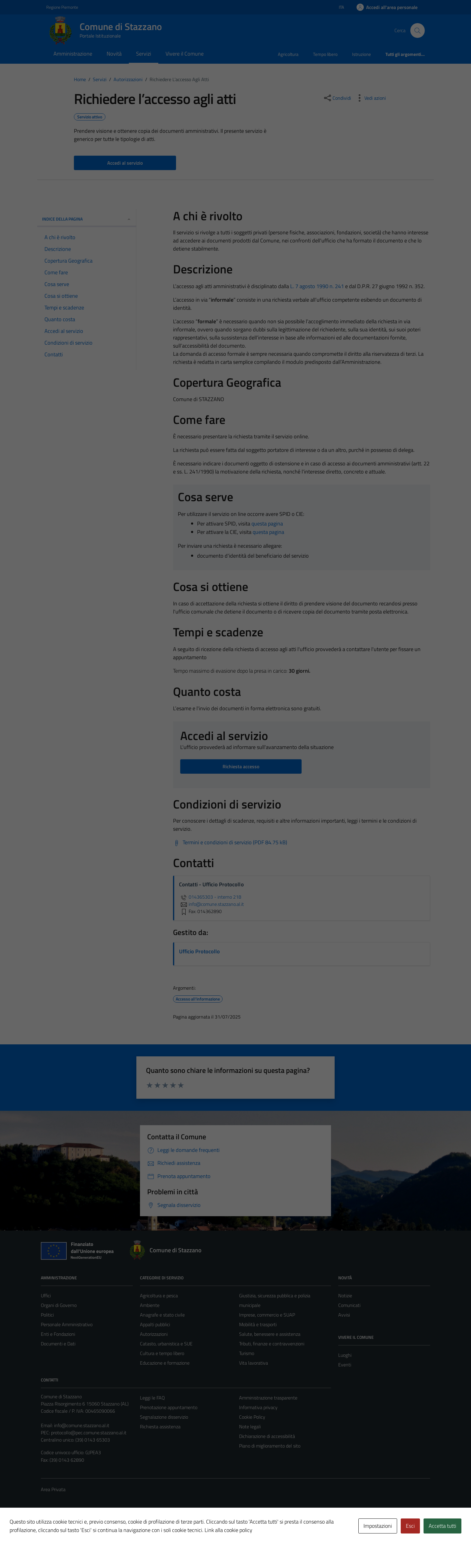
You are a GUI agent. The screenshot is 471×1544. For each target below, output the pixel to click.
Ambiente (150, 1305)
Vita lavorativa (253, 1362)
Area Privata (53, 1489)
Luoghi (344, 1355)
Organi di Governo (59, 1305)
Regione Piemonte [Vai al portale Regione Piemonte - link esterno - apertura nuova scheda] (62, 7)
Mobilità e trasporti (258, 1324)
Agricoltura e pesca (159, 1295)
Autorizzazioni (154, 1334)
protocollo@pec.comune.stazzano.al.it (88, 1432)
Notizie (345, 1295)
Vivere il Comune (185, 54)
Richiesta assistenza (160, 1426)
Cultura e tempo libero (162, 1353)
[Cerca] (417, 30)
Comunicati (349, 1305)
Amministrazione (72, 54)
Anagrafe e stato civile (162, 1314)
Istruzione (361, 54)
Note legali (250, 1426)
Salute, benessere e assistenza (269, 1334)
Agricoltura (288, 54)
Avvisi (344, 1314)
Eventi (344, 1364)
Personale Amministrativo (67, 1324)
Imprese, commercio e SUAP (267, 1314)
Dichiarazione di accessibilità (267, 1436)
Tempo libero (325, 54)
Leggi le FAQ (152, 1397)
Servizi (143, 54)
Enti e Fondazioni (58, 1334)
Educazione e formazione (165, 1362)
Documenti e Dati (58, 1343)
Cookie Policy (252, 1417)
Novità (114, 54)
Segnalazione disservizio (164, 1417)
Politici (47, 1314)
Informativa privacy (258, 1407)
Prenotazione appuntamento (168, 1407)
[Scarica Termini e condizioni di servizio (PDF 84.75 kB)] (230, 842)
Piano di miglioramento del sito (269, 1445)
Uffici (46, 1295)
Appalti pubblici (155, 1324)
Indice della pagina (86, 219)
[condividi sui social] (337, 98)
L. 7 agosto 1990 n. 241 (317, 286)
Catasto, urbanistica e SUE (166, 1343)
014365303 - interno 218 (210, 896)
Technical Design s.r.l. (81, 1526)
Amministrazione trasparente (268, 1397)
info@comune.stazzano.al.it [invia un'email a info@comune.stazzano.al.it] (211, 904)
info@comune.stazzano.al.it (81, 1425)
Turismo (246, 1353)
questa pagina (267, 523)
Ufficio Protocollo (199, 951)
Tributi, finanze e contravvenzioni (271, 1343)
